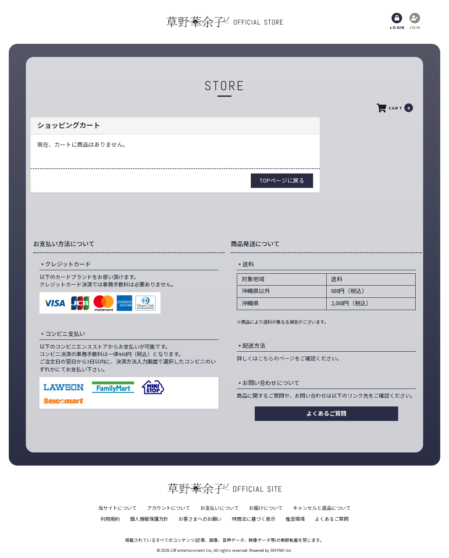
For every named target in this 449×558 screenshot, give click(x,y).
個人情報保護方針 (149, 519)
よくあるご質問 (326, 413)
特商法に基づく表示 (253, 519)
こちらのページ (276, 358)
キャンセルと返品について (322, 508)
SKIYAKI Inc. (281, 550)
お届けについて (266, 508)
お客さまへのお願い (200, 519)
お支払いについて (219, 508)
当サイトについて (117, 508)
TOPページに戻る (282, 180)
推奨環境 (295, 519)
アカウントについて (168, 508)
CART (394, 108)
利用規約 (110, 519)
